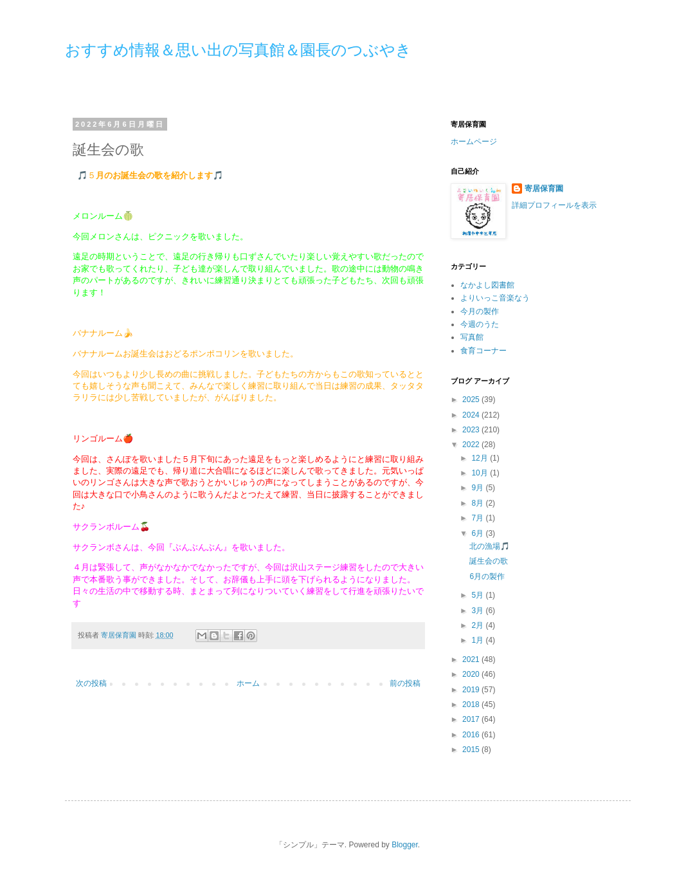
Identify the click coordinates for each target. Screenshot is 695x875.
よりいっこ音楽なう (495, 297)
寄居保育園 (544, 188)
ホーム (248, 683)
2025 (472, 399)
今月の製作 (479, 311)
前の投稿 (405, 683)
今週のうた (479, 324)
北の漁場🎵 (489, 546)
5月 (478, 595)
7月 (478, 517)
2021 (472, 659)
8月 (478, 503)
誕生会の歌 (488, 561)
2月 (478, 625)
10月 (480, 472)
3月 (478, 610)
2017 (472, 719)
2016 (472, 734)
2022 (472, 444)
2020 (472, 674)
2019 (472, 689)
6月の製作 (487, 576)
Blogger (405, 844)
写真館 (471, 337)
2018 (472, 704)
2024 (472, 414)
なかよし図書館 (487, 285)
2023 (472, 429)
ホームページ (474, 141)
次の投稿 (91, 683)
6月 (478, 533)
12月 (480, 458)
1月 (478, 640)
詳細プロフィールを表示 (554, 205)
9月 (478, 487)
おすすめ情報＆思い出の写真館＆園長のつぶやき (238, 50)
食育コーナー (483, 350)
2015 (472, 749)
